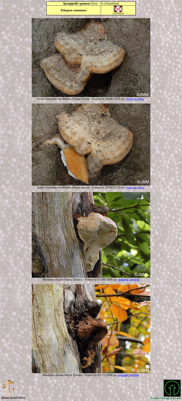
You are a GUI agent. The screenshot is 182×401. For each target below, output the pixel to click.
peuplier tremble (128, 279)
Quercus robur (135, 99)
